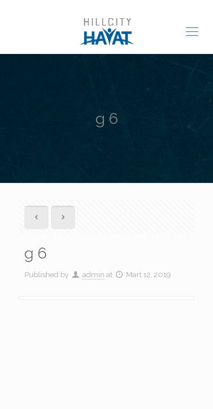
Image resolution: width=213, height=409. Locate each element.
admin (93, 274)
